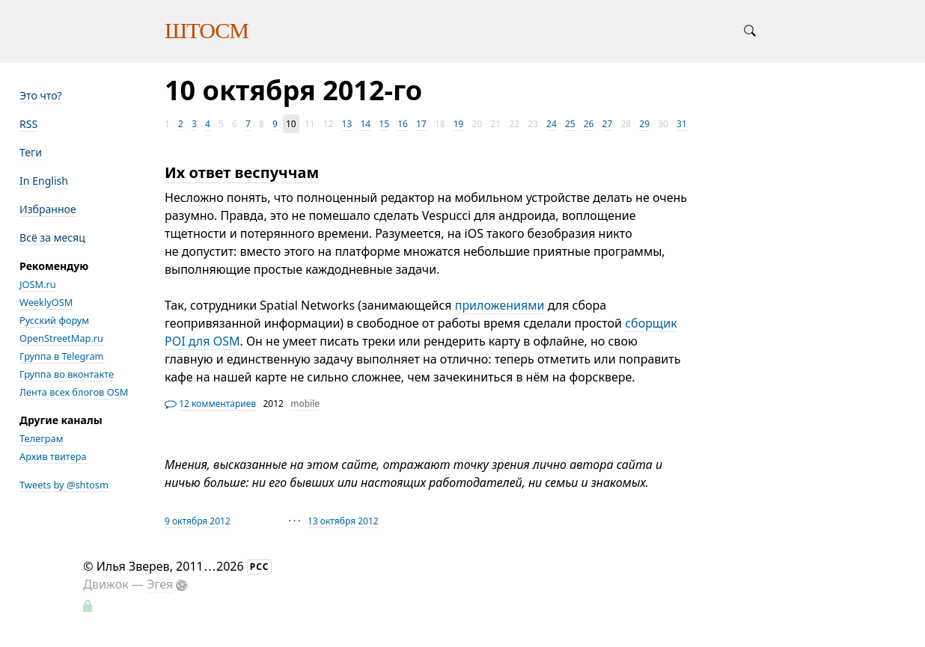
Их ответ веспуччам (242, 172)
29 (644, 123)
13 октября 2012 (343, 521)
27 (607, 123)
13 (347, 123)
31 (682, 123)
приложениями (500, 305)
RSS (28, 124)
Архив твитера (53, 456)
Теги (30, 152)
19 (459, 123)
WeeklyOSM (46, 302)
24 (551, 123)
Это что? (40, 95)
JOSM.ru (37, 284)
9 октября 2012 (198, 521)
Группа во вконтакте (66, 374)
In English (43, 181)
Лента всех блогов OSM (73, 392)
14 (365, 123)
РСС (259, 566)
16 (402, 123)
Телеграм (41, 438)
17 (421, 123)
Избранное (47, 209)
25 (570, 123)
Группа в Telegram (61, 356)
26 (589, 123)
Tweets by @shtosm (64, 484)
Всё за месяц (52, 237)
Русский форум (54, 320)
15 (384, 123)
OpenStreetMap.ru (61, 338)
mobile (305, 403)
